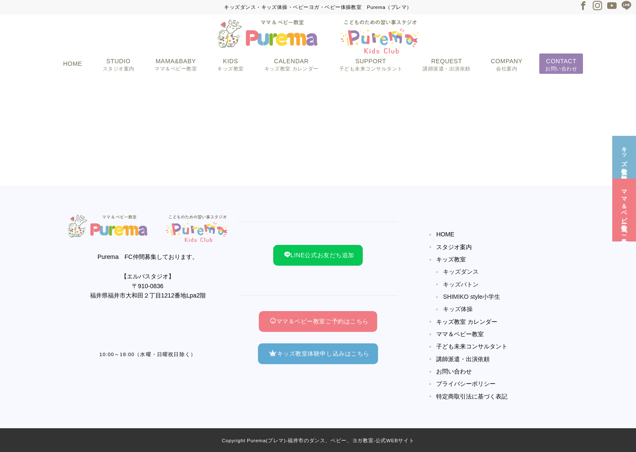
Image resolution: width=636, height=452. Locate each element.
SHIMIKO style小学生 (471, 296)
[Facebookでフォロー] (583, 6)
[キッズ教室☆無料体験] (624, 156)
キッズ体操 (458, 309)
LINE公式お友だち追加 (319, 255)
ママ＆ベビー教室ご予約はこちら (319, 321)
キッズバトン (461, 284)
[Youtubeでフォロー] (611, 6)
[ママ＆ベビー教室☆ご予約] (624, 209)
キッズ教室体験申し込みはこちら (319, 353)
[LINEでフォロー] (626, 6)
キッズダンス (461, 271)
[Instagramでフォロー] (597, 6)
